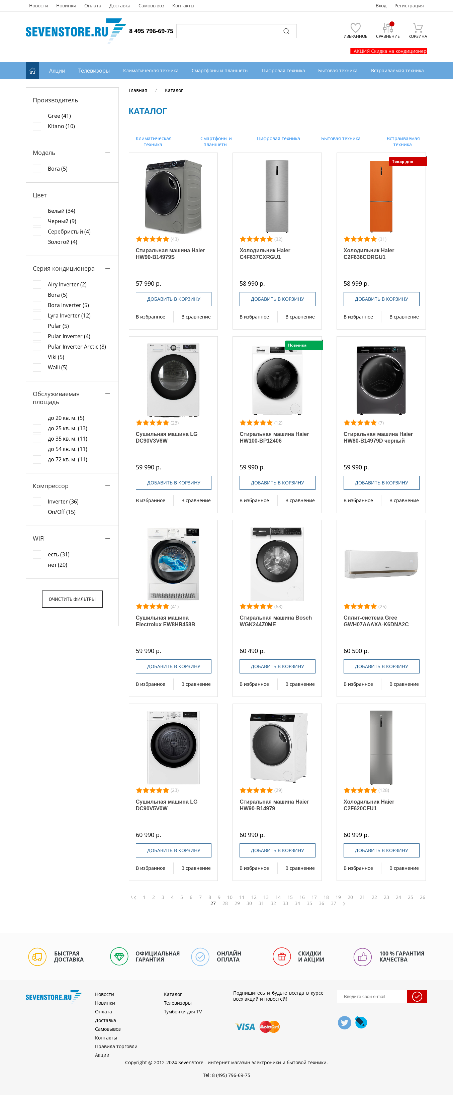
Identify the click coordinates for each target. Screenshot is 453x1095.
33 (285, 903)
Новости (38, 5)
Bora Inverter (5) (68, 305)
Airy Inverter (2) (67, 284)
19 (338, 897)
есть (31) (59, 554)
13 (266, 897)
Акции (57, 70)
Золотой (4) (62, 242)
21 (362, 897)
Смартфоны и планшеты (215, 141)
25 (410, 897)
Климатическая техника (153, 141)
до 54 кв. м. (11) (67, 449)
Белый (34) (61, 210)
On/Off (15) (62, 512)
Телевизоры (94, 70)
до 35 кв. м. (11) (67, 438)
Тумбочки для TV (183, 1011)
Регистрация (409, 5)
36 (321, 903)
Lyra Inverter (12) (69, 315)
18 (326, 897)
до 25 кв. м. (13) (67, 428)
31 (261, 903)
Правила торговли (116, 1046)
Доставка (119, 5)
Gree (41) (59, 115)
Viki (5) (56, 357)
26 (422, 897)
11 (242, 897)
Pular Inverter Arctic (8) (77, 346)
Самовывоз (151, 5)
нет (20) (57, 564)
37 (333, 903)
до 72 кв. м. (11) (67, 459)
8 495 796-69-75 (151, 31)
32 (273, 903)
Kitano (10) (61, 126)
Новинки (66, 5)
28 (225, 903)
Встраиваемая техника (402, 141)
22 (374, 897)
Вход (381, 5)
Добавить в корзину (173, 299)
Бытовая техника (340, 138)
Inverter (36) (63, 501)
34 (297, 903)
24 (398, 897)
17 (314, 897)
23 (386, 897)
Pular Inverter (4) (69, 336)
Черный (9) (62, 221)
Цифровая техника (278, 138)
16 (302, 897)
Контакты (183, 5)
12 (254, 897)
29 (237, 903)
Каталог (173, 994)
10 (230, 897)
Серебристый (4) (69, 231)
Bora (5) (58, 168)
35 (309, 903)
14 (278, 897)
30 (249, 903)
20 (350, 897)
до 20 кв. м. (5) (66, 418)
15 (290, 897)
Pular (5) (58, 326)
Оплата (92, 5)
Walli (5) (58, 367)
